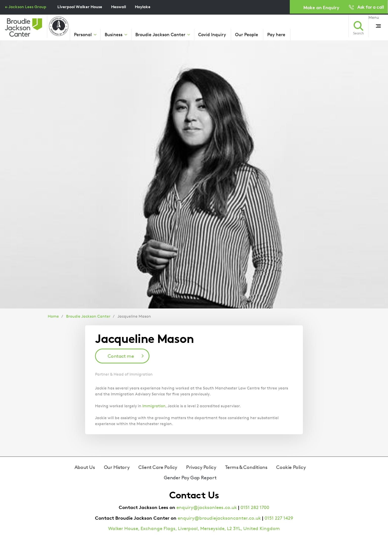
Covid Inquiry (212, 34)
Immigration (154, 406)
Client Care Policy (157, 467)
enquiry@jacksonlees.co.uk (206, 507)
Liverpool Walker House (79, 6)
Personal (83, 34)
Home (53, 316)
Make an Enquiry (321, 7)
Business (113, 34)
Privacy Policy (201, 467)
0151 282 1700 (255, 507)
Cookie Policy (291, 467)
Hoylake (142, 6)
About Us (84, 467)
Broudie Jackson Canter (160, 34)
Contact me (121, 356)
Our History (117, 467)
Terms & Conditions (246, 467)
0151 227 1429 (279, 518)
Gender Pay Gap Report (190, 478)
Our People (246, 34)
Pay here (276, 34)
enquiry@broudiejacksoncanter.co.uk (219, 518)
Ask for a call (370, 7)
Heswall (118, 6)
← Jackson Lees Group (25, 6)
